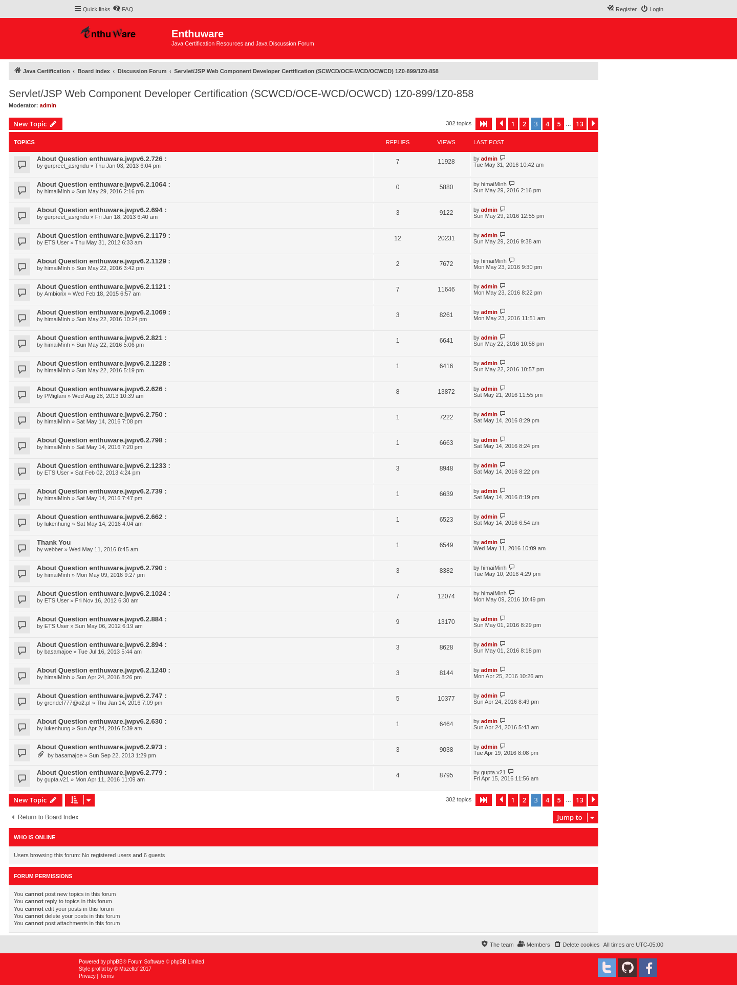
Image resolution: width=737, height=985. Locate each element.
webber (54, 549)
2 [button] (524, 123)
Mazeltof (129, 969)
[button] (483, 124)
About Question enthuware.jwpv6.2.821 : (102, 338)
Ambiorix (56, 293)
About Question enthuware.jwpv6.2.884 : (102, 619)
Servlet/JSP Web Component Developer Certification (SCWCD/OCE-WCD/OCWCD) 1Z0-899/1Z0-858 (241, 93)
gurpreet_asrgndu (67, 166)
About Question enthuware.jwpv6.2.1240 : (103, 670)
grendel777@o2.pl (68, 703)
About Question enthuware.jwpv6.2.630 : (102, 721)
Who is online (34, 837)
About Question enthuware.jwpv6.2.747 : (102, 696)
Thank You (54, 542)
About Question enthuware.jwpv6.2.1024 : (103, 593)
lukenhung (58, 524)
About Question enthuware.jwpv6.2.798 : (102, 440)
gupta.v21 (57, 779)
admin (48, 105)
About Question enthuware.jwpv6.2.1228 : (103, 363)
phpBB (115, 962)
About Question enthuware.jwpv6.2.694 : (102, 210)
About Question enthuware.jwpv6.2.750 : (102, 414)
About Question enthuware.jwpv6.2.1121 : (103, 286)
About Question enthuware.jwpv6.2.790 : (102, 568)
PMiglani (55, 396)
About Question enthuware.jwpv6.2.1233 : (103, 465)
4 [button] (547, 123)
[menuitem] (123, 9)
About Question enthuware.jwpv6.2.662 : (102, 517)
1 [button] (513, 123)
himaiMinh (57, 191)
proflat (99, 969)
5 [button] (559, 123)
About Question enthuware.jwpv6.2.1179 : (103, 235)
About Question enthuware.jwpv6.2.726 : (102, 159)
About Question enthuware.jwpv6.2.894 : (102, 644)
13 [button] (579, 123)
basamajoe (58, 651)
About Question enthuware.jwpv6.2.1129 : (103, 261)
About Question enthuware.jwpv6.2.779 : (102, 772)
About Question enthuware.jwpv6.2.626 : (102, 389)
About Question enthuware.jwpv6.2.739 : (102, 491)
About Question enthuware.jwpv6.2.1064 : (103, 184)
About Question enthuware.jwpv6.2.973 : (102, 747)
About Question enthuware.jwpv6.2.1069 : (103, 312)
